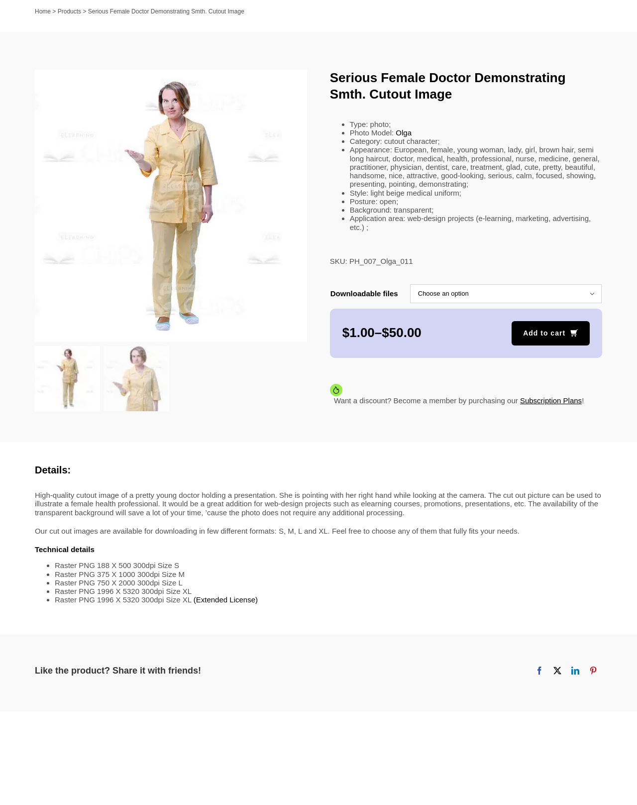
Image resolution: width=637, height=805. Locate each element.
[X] (557, 670)
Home (43, 11)
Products (69, 11)
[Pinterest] (593, 670)
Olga (404, 132)
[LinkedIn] (575, 670)
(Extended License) (226, 599)
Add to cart (544, 333)
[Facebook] (539, 670)
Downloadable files (364, 293)
